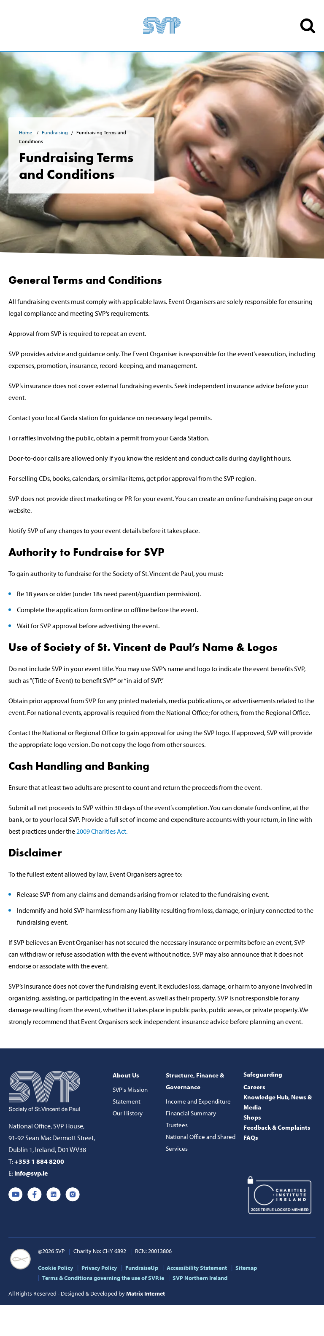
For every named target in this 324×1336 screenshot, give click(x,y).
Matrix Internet (145, 1293)
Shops (252, 1117)
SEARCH (308, 26)
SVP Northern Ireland (200, 1278)
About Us (126, 1075)
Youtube (15, 1194)
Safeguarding (262, 1074)
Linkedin (53, 1194)
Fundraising (55, 132)
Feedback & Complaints (276, 1127)
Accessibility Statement (197, 1268)
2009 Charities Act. (101, 831)
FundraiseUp (141, 1268)
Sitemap (246, 1268)
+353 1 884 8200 (39, 1161)
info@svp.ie (31, 1173)
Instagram (72, 1194)
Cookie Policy (55, 1268)
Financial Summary (191, 1113)
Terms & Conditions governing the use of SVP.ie (103, 1278)
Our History (128, 1113)
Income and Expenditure (198, 1101)
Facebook (34, 1194)
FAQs (250, 1137)
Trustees (177, 1125)
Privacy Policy (99, 1268)
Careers (254, 1087)
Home (26, 132)
